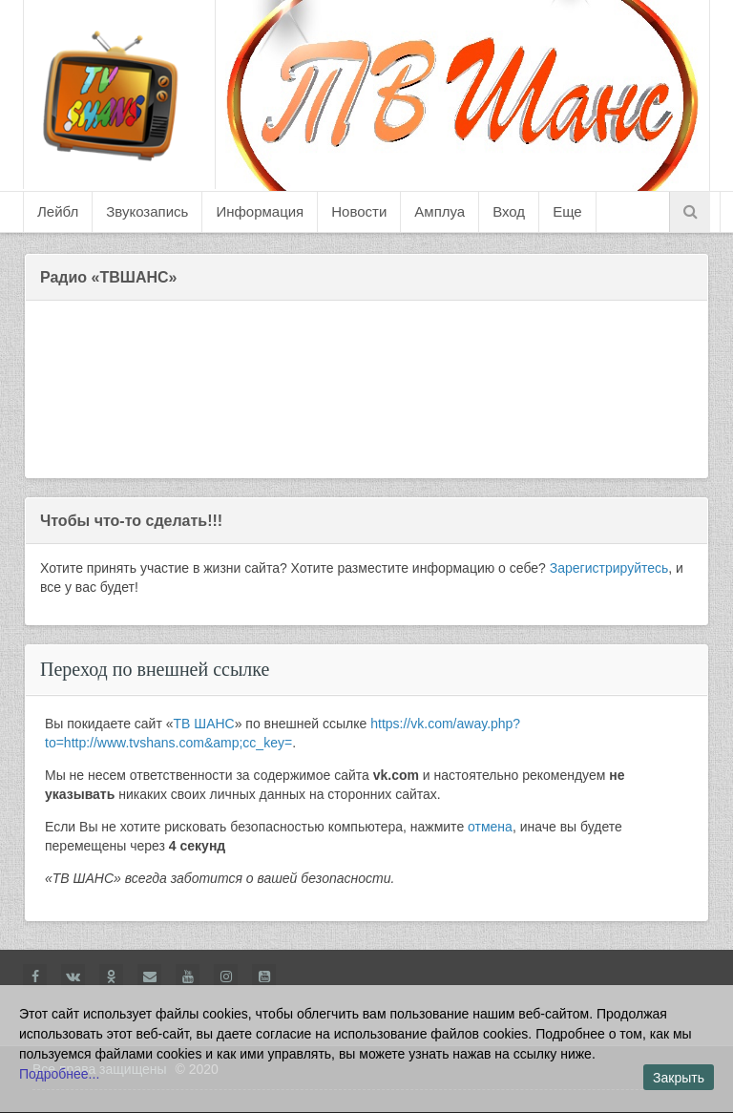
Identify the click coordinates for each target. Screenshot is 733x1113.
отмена (490, 826)
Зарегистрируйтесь (609, 568)
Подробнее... (59, 1074)
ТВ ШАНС (204, 723)
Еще (567, 211)
